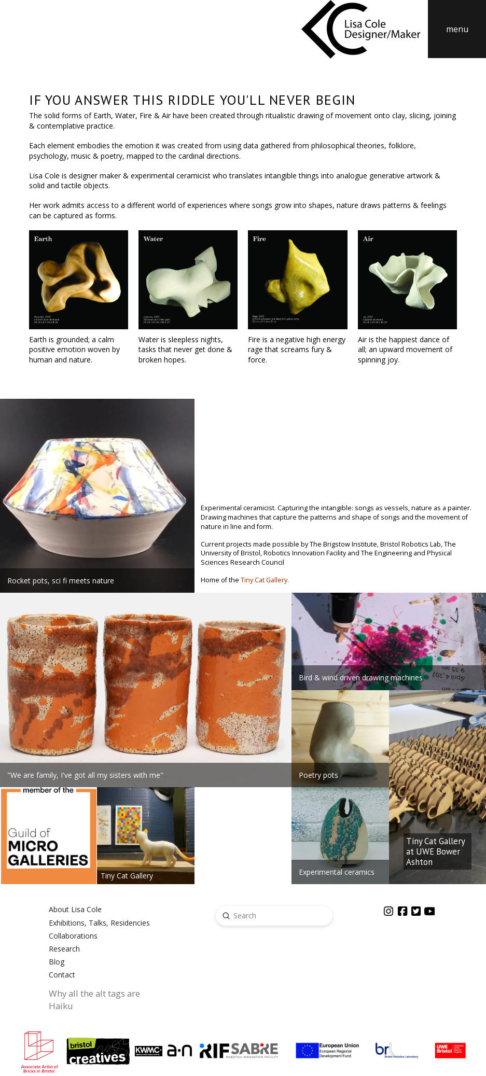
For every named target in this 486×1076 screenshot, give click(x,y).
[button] (457, 29)
